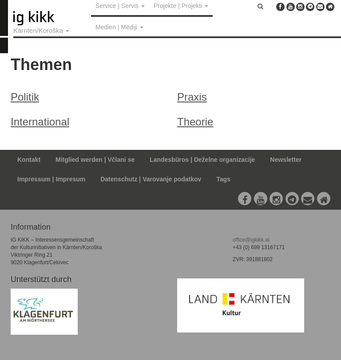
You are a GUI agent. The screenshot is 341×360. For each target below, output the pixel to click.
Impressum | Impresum (51, 179)
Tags (223, 179)
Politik (25, 97)
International (40, 122)
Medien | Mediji (119, 27)
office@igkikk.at (251, 240)
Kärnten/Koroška (41, 30)
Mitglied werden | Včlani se (95, 159)
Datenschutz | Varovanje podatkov (150, 179)
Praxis (192, 97)
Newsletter (285, 159)
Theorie (195, 122)
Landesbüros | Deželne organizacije (202, 159)
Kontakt (28, 159)
